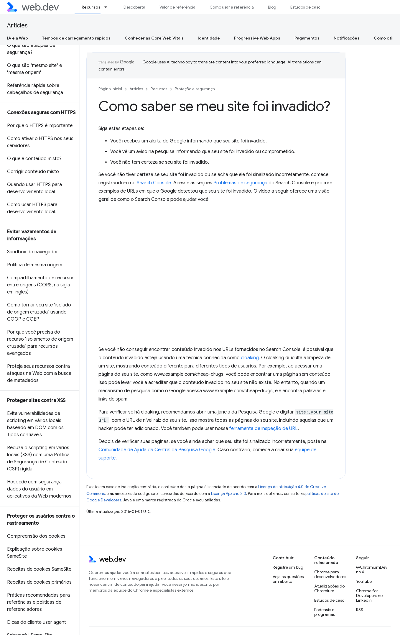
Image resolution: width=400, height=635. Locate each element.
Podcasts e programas (324, 612)
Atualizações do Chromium (329, 588)
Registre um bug (288, 567)
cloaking (250, 358)
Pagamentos (307, 38)
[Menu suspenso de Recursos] (108, 7)
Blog (272, 7)
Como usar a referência (232, 7)
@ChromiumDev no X (371, 570)
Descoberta (134, 7)
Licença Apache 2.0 (228, 493)
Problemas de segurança (240, 183)
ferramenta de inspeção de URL (263, 428)
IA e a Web (17, 38)
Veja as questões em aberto (288, 579)
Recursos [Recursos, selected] (91, 7)
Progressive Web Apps (257, 38)
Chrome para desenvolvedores (330, 574)
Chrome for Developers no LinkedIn (369, 595)
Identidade (209, 38)
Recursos (159, 88)
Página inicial (110, 88)
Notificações (347, 38)
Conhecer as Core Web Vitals (154, 38)
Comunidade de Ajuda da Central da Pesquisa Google (156, 450)
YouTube (364, 581)
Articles (17, 25)
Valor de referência (177, 7)
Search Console (154, 183)
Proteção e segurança (195, 88)
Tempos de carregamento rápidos (76, 38)
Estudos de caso (305, 7)
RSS (359, 609)
